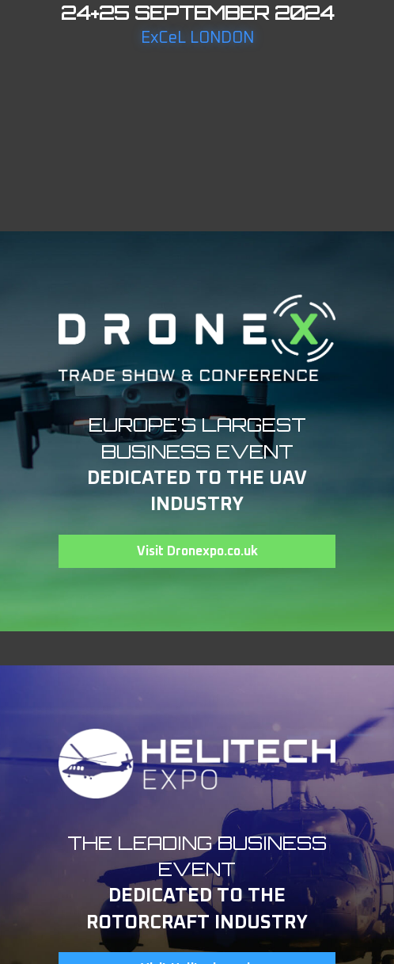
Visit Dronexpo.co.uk (197, 551)
